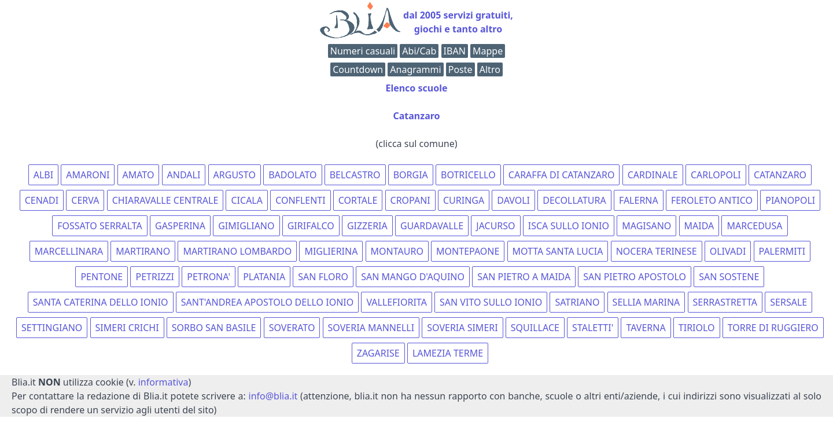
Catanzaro (416, 115)
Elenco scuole (416, 88)
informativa (163, 382)
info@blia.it (273, 396)
